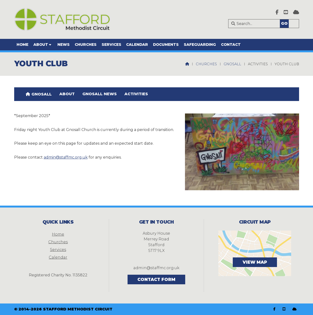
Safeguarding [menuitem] (200, 44)
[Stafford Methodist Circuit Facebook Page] (277, 12)
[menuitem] (38, 94)
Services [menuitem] (111, 44)
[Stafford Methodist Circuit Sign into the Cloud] (296, 12)
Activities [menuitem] (136, 94)
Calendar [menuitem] (137, 44)
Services (58, 249)
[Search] (265, 23)
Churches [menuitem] (86, 44)
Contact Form (156, 279)
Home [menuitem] (22, 44)
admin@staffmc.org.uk (66, 157)
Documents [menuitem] (166, 44)
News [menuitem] (63, 44)
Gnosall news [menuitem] (99, 94)
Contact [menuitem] (231, 44)
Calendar (58, 257)
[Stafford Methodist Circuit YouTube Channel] (286, 12)
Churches (206, 64)
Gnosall (232, 64)
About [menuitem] (40, 44)
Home (58, 234)
